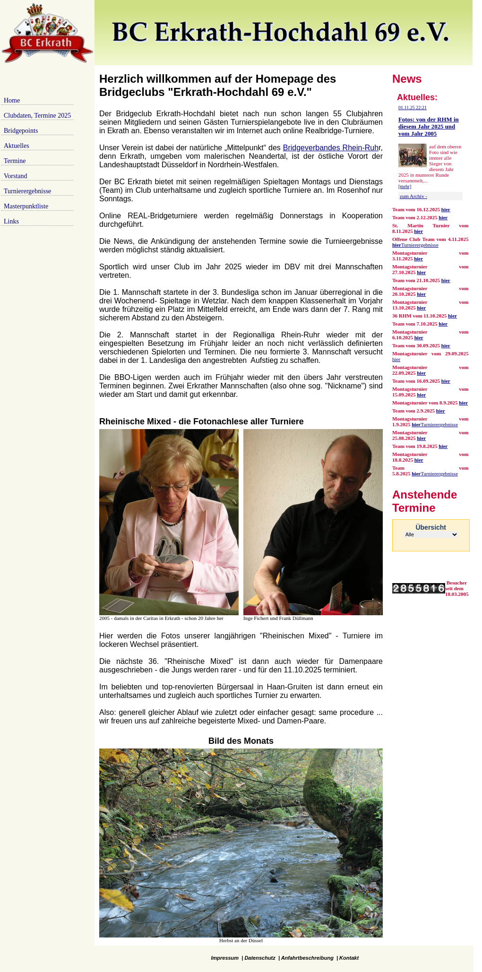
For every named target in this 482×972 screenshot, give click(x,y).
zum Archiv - (413, 196)
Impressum (225, 958)
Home (12, 100)
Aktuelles (16, 145)
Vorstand (15, 176)
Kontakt (349, 958)
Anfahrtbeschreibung (307, 958)
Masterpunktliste (26, 206)
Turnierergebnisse (27, 191)
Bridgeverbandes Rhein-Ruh (331, 148)
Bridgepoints (21, 130)
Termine (15, 160)
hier (443, 217)
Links (11, 221)
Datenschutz (259, 958)
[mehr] (404, 186)
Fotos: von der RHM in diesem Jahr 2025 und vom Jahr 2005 (428, 126)
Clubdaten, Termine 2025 (37, 115)
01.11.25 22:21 (412, 107)
